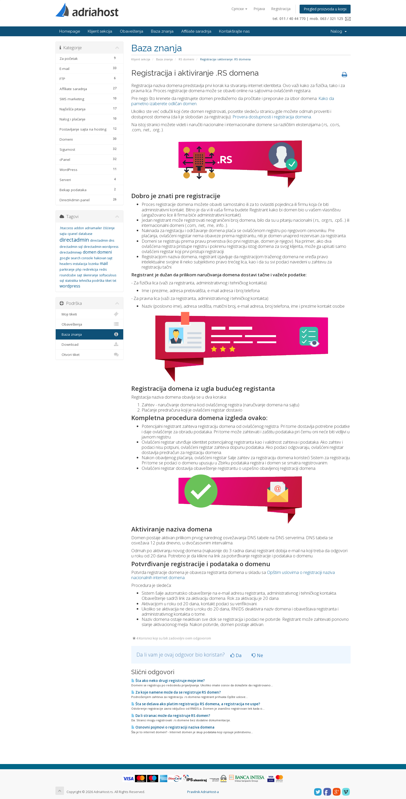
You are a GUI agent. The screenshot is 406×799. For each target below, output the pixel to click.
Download (89, 344)
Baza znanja (162, 31)
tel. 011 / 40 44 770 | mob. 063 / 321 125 (311, 18)
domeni (104, 252)
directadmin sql (71, 246)
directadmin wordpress (101, 246)
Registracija (281, 8)
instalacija (80, 264)
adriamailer (93, 228)
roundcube (68, 275)
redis (103, 269)
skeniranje (90, 275)
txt (114, 280)
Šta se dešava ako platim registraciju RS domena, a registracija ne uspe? (195, 704)
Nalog (339, 31)
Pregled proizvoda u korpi (325, 8)
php (79, 269)
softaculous (107, 275)
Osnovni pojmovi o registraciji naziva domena (172, 727)
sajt (79, 275)
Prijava (259, 8)
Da (236, 655)
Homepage (69, 31)
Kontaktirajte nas (234, 31)
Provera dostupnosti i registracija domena (272, 117)
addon (79, 228)
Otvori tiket (89, 354)
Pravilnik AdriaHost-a (203, 792)
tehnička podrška (91, 280)
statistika (71, 280)
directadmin (74, 239)
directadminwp (71, 252)
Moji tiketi (89, 314)
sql (62, 280)
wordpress (70, 286)
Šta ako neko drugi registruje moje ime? (168, 680)
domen (89, 252)
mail (104, 263)
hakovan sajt (103, 258)
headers (66, 264)
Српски (239, 8)
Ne (257, 655)
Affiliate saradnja (196, 31)
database (85, 234)
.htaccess (66, 228)
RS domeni (186, 59)
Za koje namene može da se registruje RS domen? (176, 692)
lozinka (93, 264)
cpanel (72, 234)
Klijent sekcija (100, 31)
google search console (76, 258)
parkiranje (67, 269)
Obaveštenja (131, 31)
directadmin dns (102, 240)
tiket (108, 280)
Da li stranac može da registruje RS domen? (170, 715)
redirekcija (90, 269)
